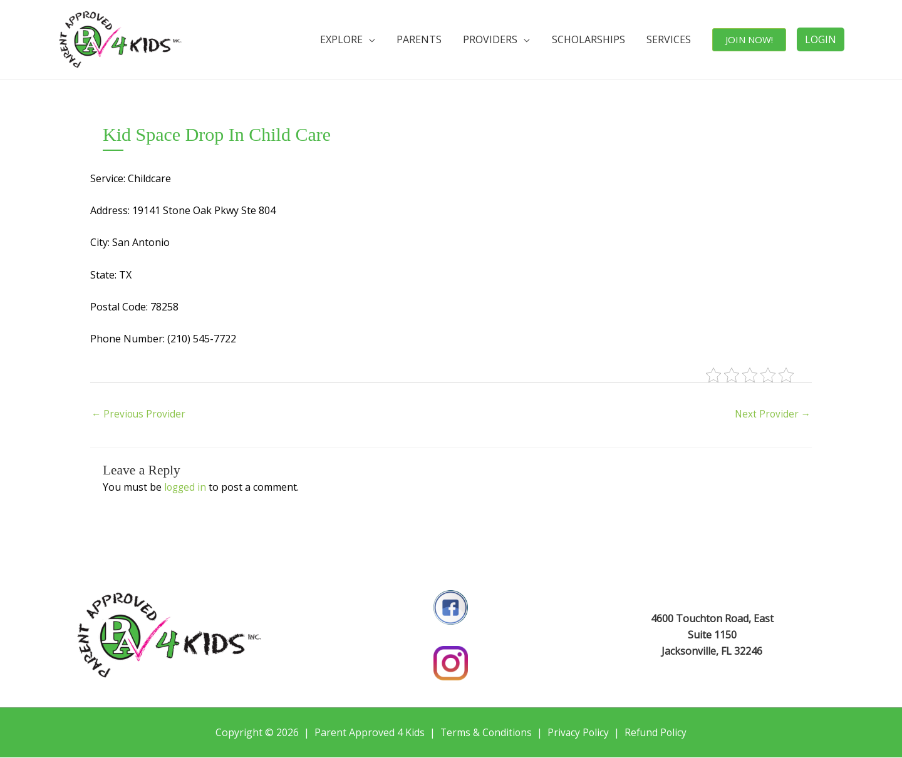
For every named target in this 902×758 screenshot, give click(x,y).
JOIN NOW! (750, 39)
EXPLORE (355, 39)
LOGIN (820, 39)
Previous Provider (139, 415)
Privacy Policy (578, 733)
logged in (186, 487)
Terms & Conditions (485, 733)
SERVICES (672, 39)
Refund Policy (657, 733)
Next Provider (772, 415)
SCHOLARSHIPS (594, 39)
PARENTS (431, 39)
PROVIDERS (499, 39)
